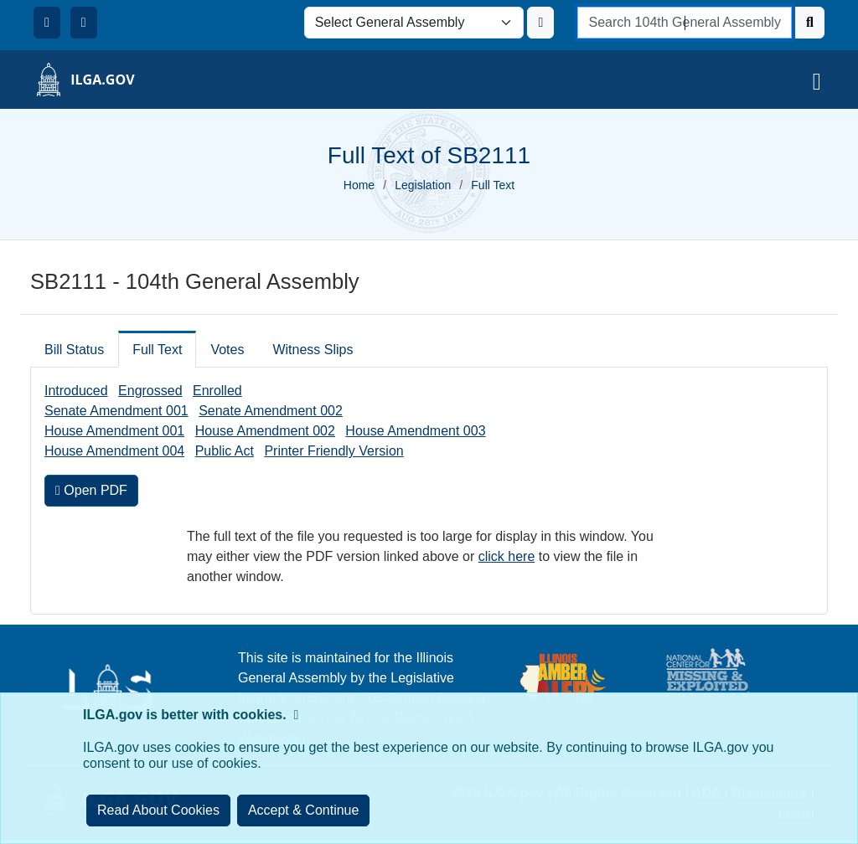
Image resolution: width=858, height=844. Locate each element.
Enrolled (217, 390)
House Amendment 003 (415, 431)
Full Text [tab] (157, 349)
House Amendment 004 (114, 451)
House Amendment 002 (265, 431)
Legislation (423, 185)
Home (359, 185)
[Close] (303, 810)
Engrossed (150, 390)
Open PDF (91, 490)
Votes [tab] (227, 349)
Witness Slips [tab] (312, 349)
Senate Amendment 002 (271, 411)
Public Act (224, 451)
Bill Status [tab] (74, 349)
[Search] (809, 23)
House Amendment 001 (114, 431)
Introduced (76, 390)
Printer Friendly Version (333, 451)
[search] (684, 23)
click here (506, 556)
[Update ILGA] (540, 23)
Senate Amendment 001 (116, 411)
